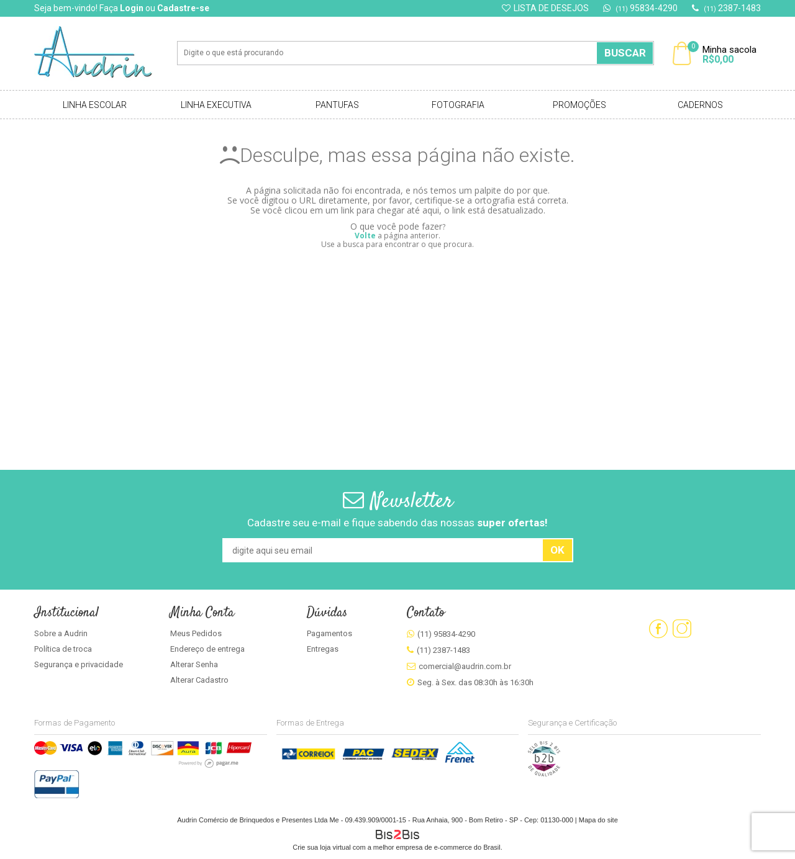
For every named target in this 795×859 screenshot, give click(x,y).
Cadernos (700, 105)
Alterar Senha (194, 664)
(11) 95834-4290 (446, 634)
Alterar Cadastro (199, 680)
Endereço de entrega (207, 649)
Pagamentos (329, 633)
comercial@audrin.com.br (465, 666)
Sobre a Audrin (61, 633)
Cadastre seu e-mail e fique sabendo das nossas (397, 522)
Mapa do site (598, 820)
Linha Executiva (216, 105)
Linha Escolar (95, 105)
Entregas (322, 649)
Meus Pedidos (196, 633)
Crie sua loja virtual (322, 847)
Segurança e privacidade (78, 664)
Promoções (579, 105)
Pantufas (337, 105)
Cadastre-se (183, 8)
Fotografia (458, 105)
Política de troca (63, 649)
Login (131, 8)
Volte (365, 235)
